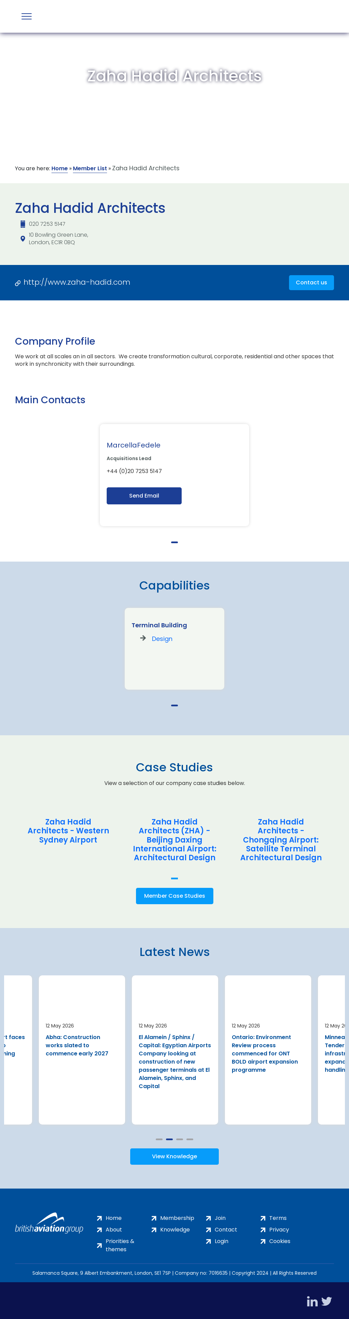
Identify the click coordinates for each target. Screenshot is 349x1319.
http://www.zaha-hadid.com (77, 282)
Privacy (279, 1227)
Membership (177, 1216)
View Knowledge (174, 1154)
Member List (90, 168)
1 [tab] (174, 542)
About (114, 1227)
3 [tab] (179, 1137)
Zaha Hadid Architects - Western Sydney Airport (68, 831)
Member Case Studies (174, 896)
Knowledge (175, 1227)
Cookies (279, 1239)
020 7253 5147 (47, 224)
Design (162, 638)
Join (220, 1216)
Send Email (144, 496)
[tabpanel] (174, 475)
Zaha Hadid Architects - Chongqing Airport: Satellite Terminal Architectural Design (281, 840)
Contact (226, 1227)
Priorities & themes (120, 1243)
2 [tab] (169, 1137)
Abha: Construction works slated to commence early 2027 (77, 1043)
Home (59, 168)
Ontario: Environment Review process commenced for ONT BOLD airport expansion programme (265, 1051)
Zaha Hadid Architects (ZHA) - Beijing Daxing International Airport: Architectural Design (174, 840)
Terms (278, 1216)
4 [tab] (189, 1137)
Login (221, 1239)
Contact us (311, 282)
